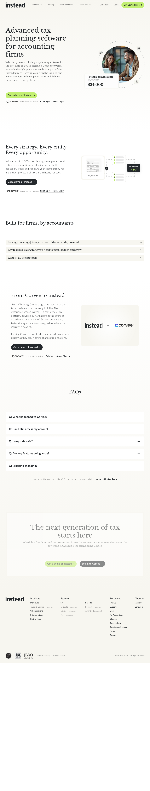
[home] (15, 5)
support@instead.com (106, 607)
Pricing (51, 5)
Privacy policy (59, 784)
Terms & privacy (43, 784)
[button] (37, 5)
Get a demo (104, 5)
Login (116, 5)
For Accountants (67, 5)
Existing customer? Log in (52, 101)
